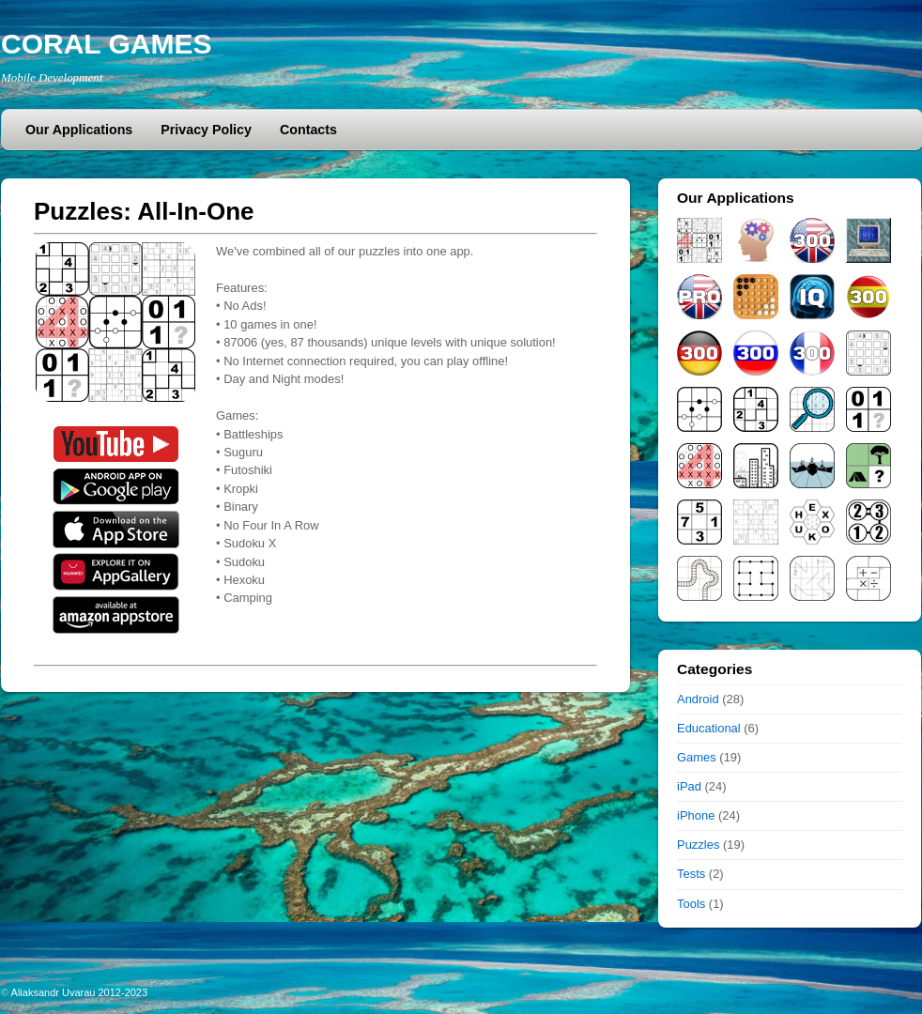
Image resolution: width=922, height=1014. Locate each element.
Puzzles (698, 844)
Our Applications (78, 129)
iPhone (696, 815)
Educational (709, 728)
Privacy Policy (206, 129)
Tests (691, 874)
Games (696, 757)
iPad (689, 786)
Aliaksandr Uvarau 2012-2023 (79, 992)
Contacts (308, 129)
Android (698, 699)
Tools (691, 904)
